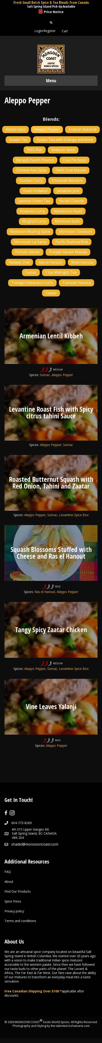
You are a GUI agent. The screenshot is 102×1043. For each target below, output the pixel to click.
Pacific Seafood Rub (71, 241)
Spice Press (12, 901)
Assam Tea (18, 139)
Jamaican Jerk (68, 190)
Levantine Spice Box (74, 515)
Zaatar (51, 292)
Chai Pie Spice (74, 160)
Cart (65, 31)
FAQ (7, 872)
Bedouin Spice (63, 149)
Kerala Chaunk (71, 200)
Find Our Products (17, 891)
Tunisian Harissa (76, 282)
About (8, 881)
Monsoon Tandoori (75, 231)
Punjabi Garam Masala (68, 251)
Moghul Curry (34, 221)
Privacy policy (14, 911)
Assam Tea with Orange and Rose (64, 139)
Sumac (30, 272)
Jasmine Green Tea (34, 200)
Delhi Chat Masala (70, 170)
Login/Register (44, 31)
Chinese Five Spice (31, 170)
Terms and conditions (20, 921)
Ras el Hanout (50, 262)
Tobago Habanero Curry (32, 282)
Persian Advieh (27, 251)
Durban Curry (31, 180)
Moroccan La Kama (30, 241)
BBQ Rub (34, 149)
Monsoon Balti (67, 221)
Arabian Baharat (82, 129)
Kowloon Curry (32, 211)
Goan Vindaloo (35, 190)
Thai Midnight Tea (61, 272)
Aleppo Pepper (47, 129)
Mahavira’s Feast (68, 211)
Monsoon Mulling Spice (30, 231)
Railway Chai (19, 262)
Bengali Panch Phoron (35, 160)
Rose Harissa (82, 262)
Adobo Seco (15, 129)
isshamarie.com (79, 1026)
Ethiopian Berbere (67, 180)
